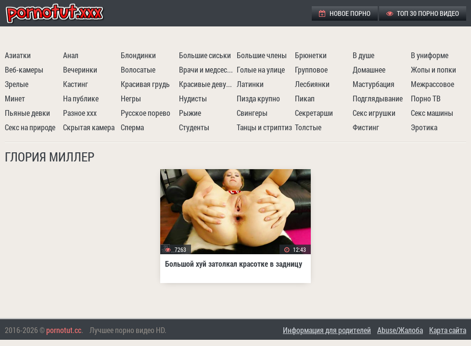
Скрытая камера (89, 127)
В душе (363, 55)
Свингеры (252, 113)
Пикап (305, 98)
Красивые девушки (206, 84)
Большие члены (262, 55)
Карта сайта (447, 330)
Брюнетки (311, 55)
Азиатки (18, 55)
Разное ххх (80, 113)
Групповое (311, 69)
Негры (131, 98)
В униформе (429, 55)
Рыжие (190, 113)
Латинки (250, 84)
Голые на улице (261, 69)
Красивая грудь (145, 84)
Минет (15, 98)
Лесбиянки (312, 84)
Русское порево (145, 113)
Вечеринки (80, 69)
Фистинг (366, 127)
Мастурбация (374, 84)
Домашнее (369, 69)
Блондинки (138, 55)
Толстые (308, 127)
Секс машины (432, 113)
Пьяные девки (27, 113)
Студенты (194, 127)
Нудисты (193, 98)
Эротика (424, 127)
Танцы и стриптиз (264, 127)
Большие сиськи (205, 55)
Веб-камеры (24, 69)
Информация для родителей (327, 330)
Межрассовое (432, 84)
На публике (81, 98)
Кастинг (75, 84)
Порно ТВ (426, 98)
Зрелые (16, 84)
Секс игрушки (374, 113)
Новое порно (344, 13)
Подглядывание (378, 98)
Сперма (132, 127)
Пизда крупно (258, 98)
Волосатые (138, 69)
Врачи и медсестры (206, 69)
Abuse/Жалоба (400, 330)
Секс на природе (30, 127)
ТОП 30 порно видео (422, 13)
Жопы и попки (433, 69)
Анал (70, 55)
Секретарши (314, 113)
